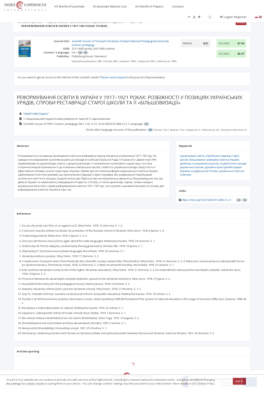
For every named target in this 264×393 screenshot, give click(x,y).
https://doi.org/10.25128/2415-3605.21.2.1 (206, 200)
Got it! (239, 381)
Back (241, 22)
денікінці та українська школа (199, 163)
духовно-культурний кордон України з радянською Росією (211, 169)
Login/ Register (233, 17)
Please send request (113, 77)
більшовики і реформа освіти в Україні (214, 159)
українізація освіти (192, 156)
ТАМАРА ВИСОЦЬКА (35, 113)
